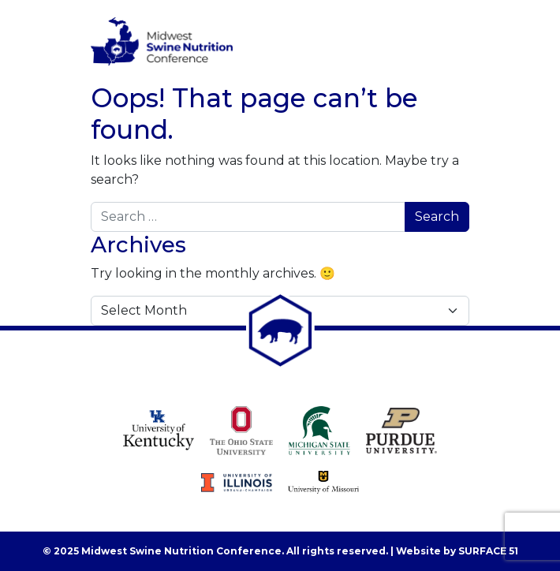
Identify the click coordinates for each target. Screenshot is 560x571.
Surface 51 (488, 551)
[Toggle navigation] (447, 42)
